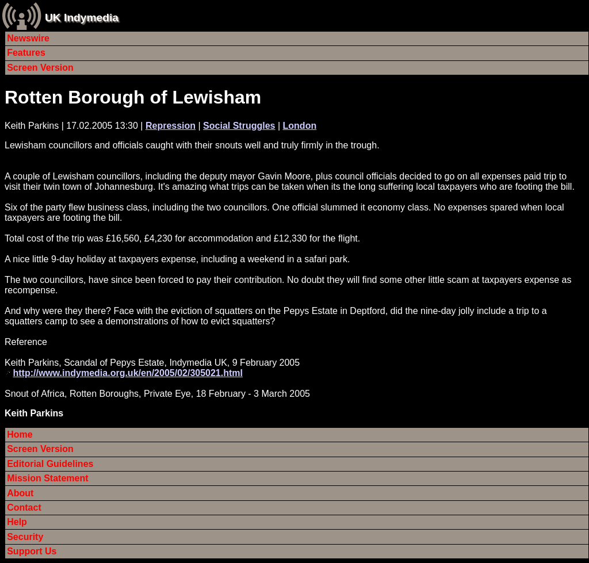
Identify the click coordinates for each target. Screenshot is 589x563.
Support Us (31, 551)
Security (25, 537)
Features (26, 53)
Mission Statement (47, 478)
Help (17, 522)
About (20, 493)
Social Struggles (239, 126)
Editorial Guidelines (50, 464)
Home (19, 434)
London (300, 126)
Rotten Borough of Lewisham (133, 97)
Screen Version (40, 67)
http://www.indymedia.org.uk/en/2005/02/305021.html (128, 373)
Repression (171, 126)
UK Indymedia (81, 18)
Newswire (28, 38)
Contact (24, 507)
